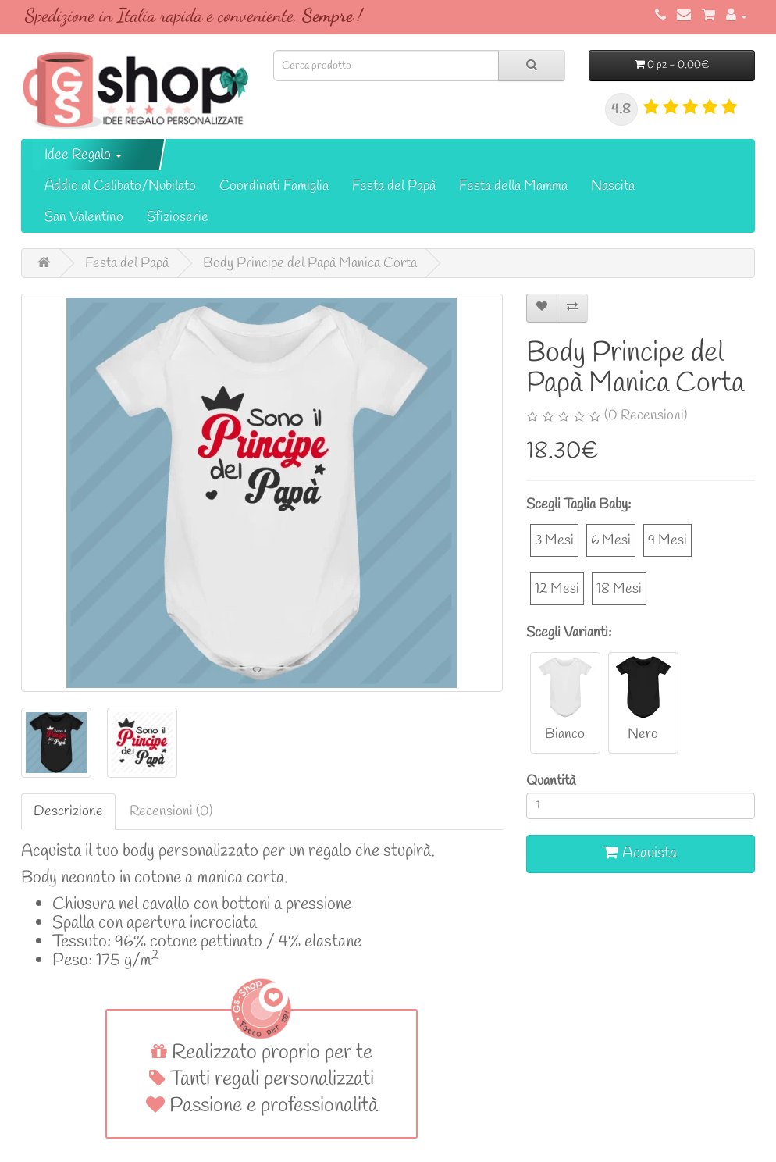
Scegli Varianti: (568, 632)
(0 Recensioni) (645, 415)
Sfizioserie (177, 217)
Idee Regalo (83, 154)
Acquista (640, 853)
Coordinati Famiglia (274, 185)
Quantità (550, 781)
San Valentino (83, 217)
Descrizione (68, 811)
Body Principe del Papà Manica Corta (310, 263)
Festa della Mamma (513, 185)
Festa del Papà (394, 185)
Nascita (613, 185)
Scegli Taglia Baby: (578, 504)
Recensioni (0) (171, 811)
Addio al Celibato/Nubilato (120, 185)
